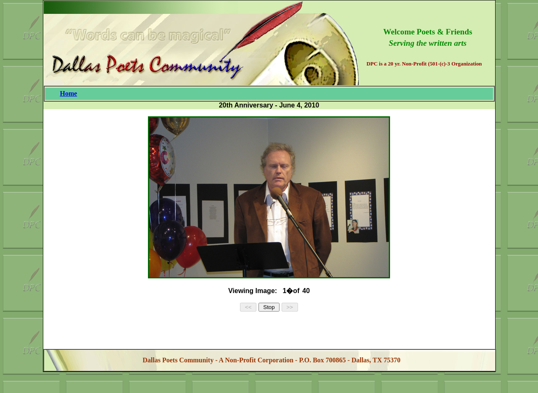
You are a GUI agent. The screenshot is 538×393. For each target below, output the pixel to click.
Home (68, 93)
